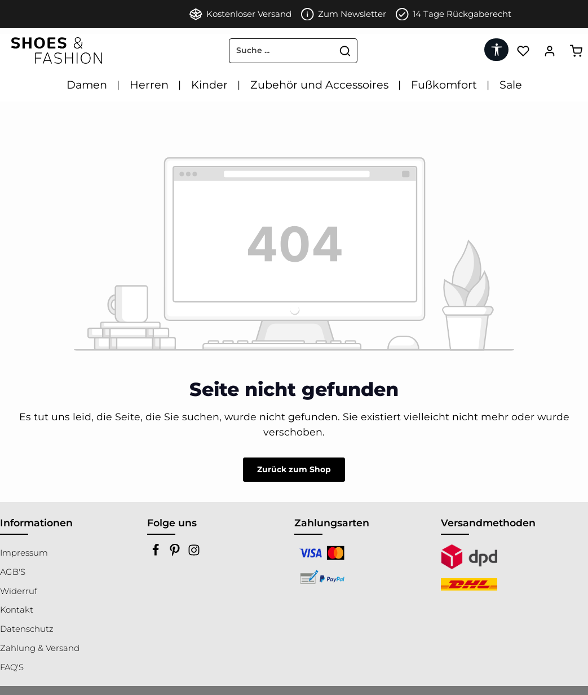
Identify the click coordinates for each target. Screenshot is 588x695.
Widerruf (18, 591)
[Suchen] (345, 50)
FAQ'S (12, 667)
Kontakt (16, 610)
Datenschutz (26, 629)
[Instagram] (194, 553)
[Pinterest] (176, 553)
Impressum (24, 553)
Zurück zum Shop (294, 469)
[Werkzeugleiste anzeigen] (496, 49)
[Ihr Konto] (549, 50)
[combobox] (281, 50)
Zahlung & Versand (39, 648)
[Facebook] (156, 553)
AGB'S (12, 572)
